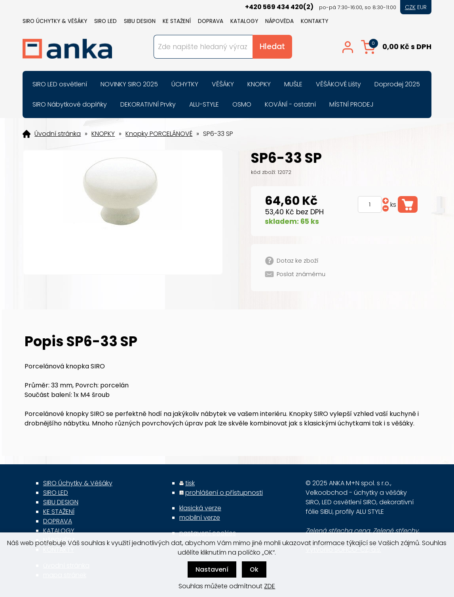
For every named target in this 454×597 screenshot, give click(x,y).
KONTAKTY (314, 21)
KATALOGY (244, 21)
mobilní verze (199, 517)
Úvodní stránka (57, 134)
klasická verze (200, 508)
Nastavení (212, 569)
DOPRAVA (210, 21)
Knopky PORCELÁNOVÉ (158, 134)
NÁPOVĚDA (279, 21)
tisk (190, 483)
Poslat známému (301, 274)
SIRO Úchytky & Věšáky (55, 21)
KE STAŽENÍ (177, 21)
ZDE (269, 586)
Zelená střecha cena (338, 530)
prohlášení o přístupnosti (224, 492)
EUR (422, 7)
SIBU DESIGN (140, 21)
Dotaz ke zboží (297, 261)
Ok (254, 569)
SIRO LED (105, 21)
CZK (410, 7)
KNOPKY (103, 134)
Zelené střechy (395, 530)
